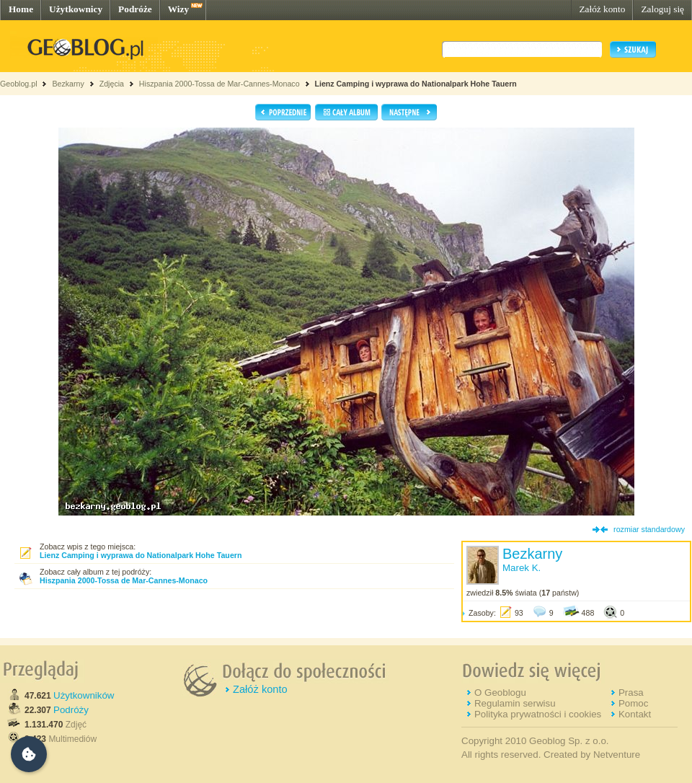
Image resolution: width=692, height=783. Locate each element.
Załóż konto (602, 9)
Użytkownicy (75, 9)
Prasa (631, 692)
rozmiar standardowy (649, 529)
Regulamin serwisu (515, 703)
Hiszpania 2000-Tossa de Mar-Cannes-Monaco (219, 83)
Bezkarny (68, 83)
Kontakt (634, 714)
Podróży (71, 709)
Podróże (135, 9)
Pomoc (633, 703)
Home (21, 9)
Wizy (178, 9)
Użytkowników (83, 695)
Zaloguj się (662, 9)
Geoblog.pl (18, 83)
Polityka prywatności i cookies (537, 714)
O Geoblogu (500, 692)
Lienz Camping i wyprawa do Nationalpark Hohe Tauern (415, 83)
